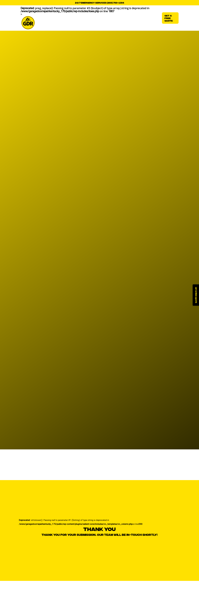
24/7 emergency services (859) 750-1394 (99, 2)
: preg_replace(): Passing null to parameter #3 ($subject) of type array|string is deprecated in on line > (85, 18)
